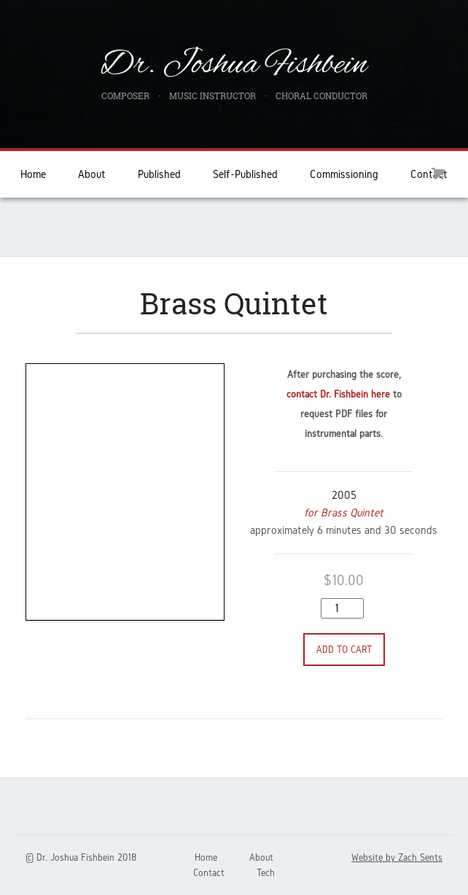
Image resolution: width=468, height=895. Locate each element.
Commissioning (344, 174)
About (92, 174)
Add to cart (344, 649)
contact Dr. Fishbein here (338, 394)
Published (159, 174)
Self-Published (245, 174)
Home (33, 174)
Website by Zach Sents (396, 857)
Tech (266, 872)
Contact (209, 872)
